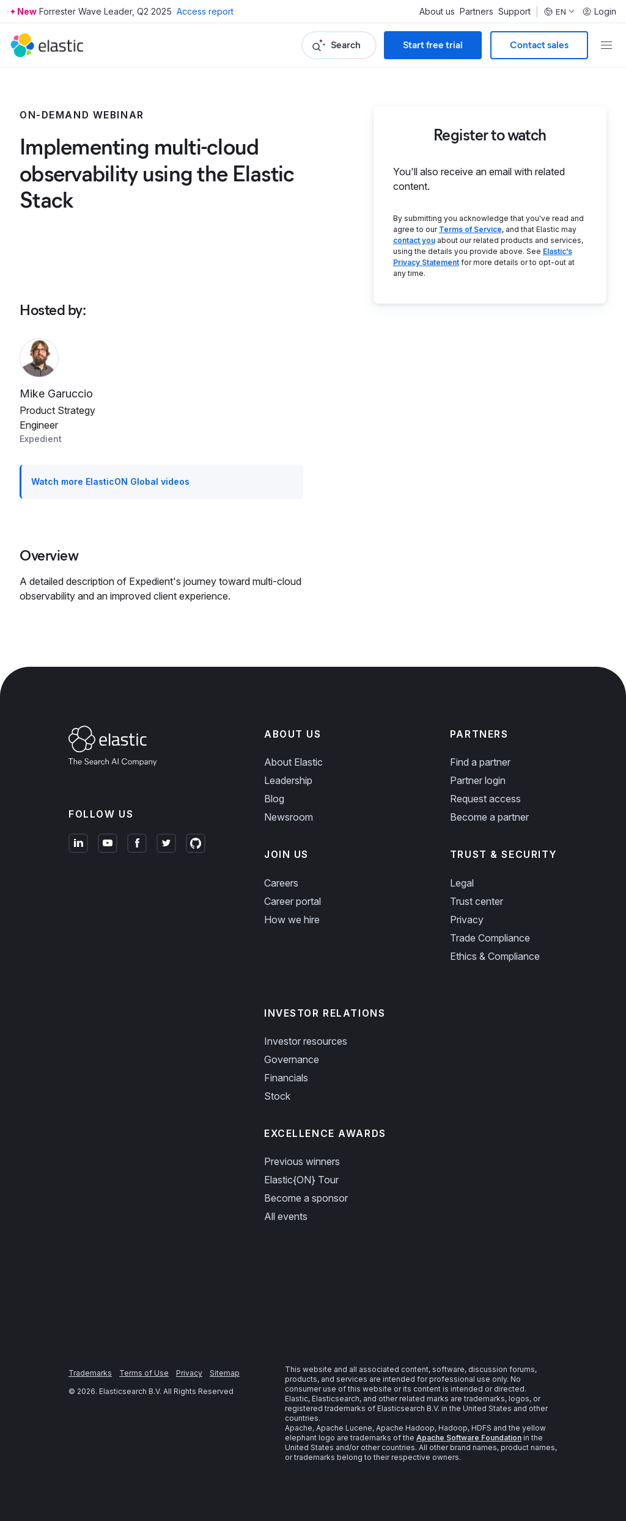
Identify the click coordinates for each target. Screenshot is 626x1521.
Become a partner (489, 817)
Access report (205, 11)
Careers (281, 883)
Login (599, 11)
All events (285, 1216)
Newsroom (288, 817)
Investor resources (305, 1041)
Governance (291, 1059)
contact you (414, 240)
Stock (277, 1096)
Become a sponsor (306, 1198)
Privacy (467, 919)
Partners (476, 11)
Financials (286, 1078)
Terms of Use (144, 1373)
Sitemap (225, 1373)
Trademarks (90, 1373)
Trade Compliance (490, 938)
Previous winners (302, 1161)
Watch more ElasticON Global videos (110, 481)
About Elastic (293, 762)
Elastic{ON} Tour (301, 1180)
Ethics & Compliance (495, 956)
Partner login (478, 780)
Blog (274, 799)
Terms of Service (470, 229)
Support (514, 11)
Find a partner (480, 762)
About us (437, 11)
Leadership (288, 780)
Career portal (292, 901)
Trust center (476, 901)
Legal (462, 883)
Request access (485, 799)
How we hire (292, 919)
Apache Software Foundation (468, 1437)
